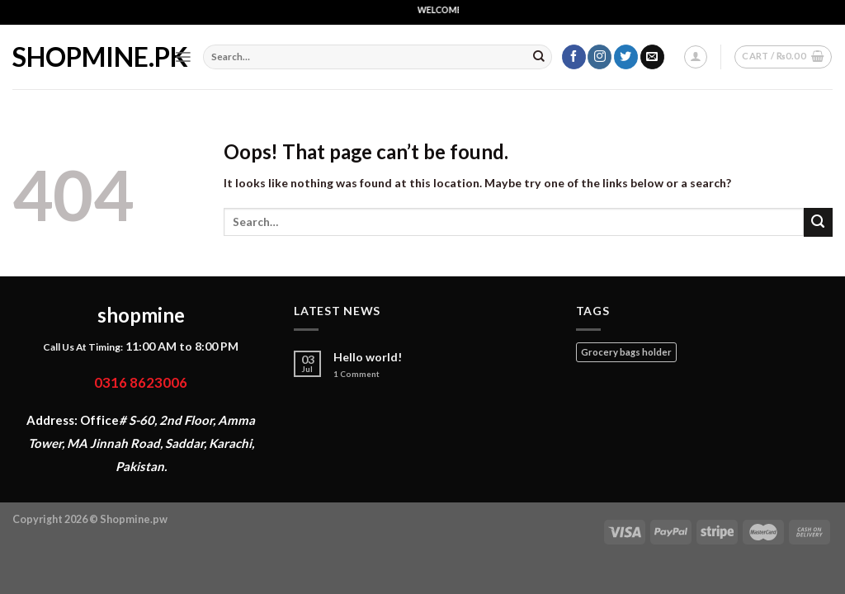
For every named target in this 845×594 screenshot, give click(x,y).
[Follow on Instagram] (599, 57)
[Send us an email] (652, 57)
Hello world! (368, 357)
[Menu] (182, 57)
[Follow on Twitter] (626, 57)
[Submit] (538, 57)
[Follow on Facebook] (574, 57)
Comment (356, 374)
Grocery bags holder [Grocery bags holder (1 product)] (626, 351)
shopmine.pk (80, 57)
